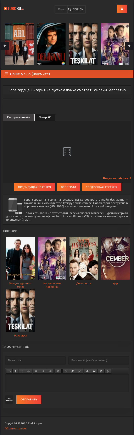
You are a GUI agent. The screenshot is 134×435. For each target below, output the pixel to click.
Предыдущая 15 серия (34, 187)
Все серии (68, 187)
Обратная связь (16, 428)
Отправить (29, 399)
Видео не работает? (117, 178)
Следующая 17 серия (101, 187)
